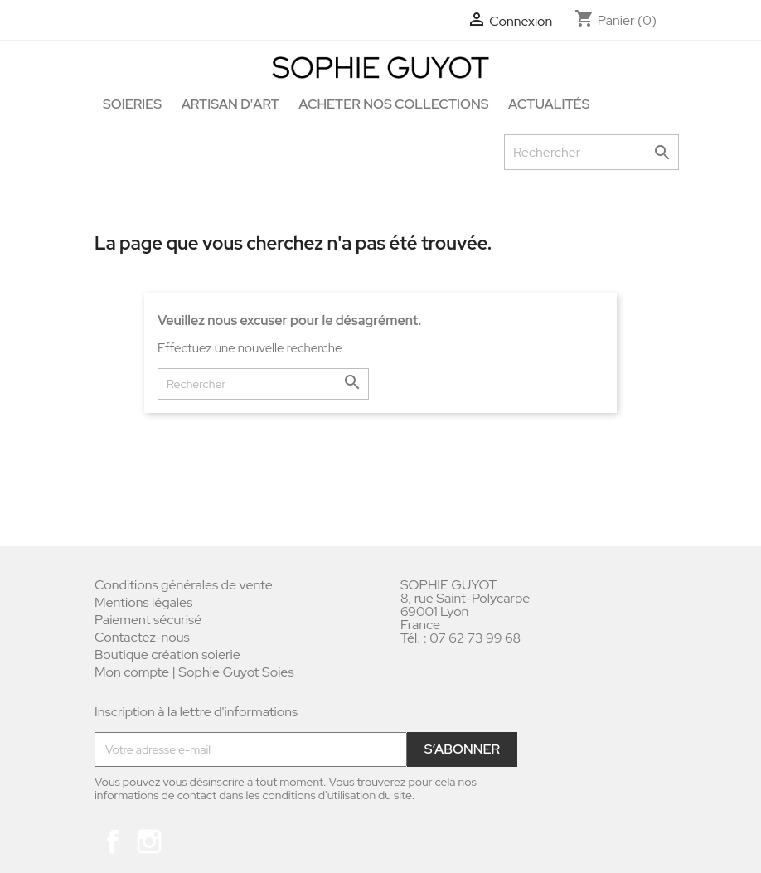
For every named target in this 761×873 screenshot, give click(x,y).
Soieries (132, 104)
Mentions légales (143, 602)
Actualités (548, 104)
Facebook (112, 841)
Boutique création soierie (167, 654)
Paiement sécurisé (148, 619)
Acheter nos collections (393, 104)
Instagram (149, 841)
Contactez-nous (142, 637)
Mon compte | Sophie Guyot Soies (194, 672)
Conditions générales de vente (184, 585)
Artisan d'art (230, 104)
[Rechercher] (591, 152)
